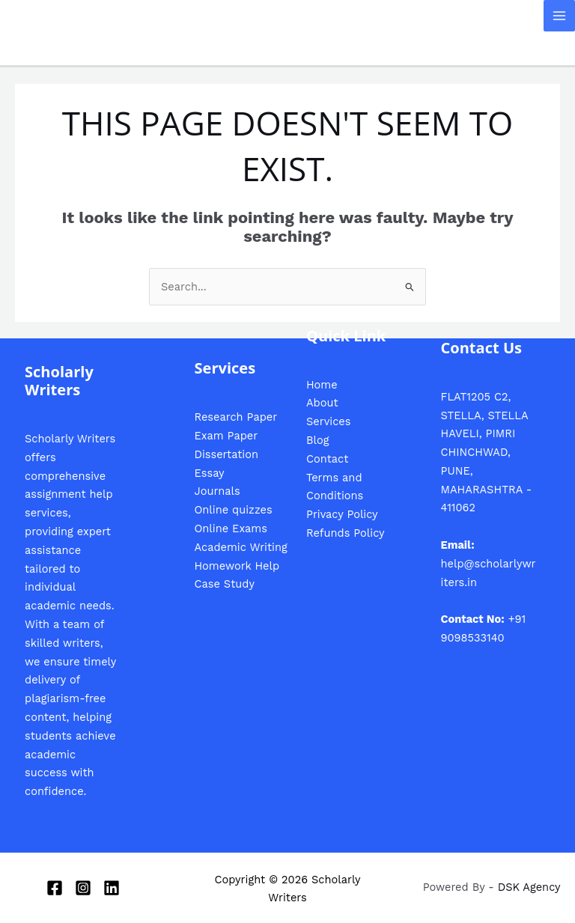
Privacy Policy (342, 514)
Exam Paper (226, 435)
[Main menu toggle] (559, 15)
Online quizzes (234, 510)
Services (328, 421)
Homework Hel (234, 566)
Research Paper (236, 417)
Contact (327, 459)
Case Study (225, 584)
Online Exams (231, 528)
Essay (210, 473)
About (322, 402)
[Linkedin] (111, 888)
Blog (317, 440)
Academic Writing (241, 547)
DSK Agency (529, 887)
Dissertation (226, 454)
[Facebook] (54, 888)
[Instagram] (83, 888)
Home (322, 385)
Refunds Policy (345, 533)
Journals (217, 491)
